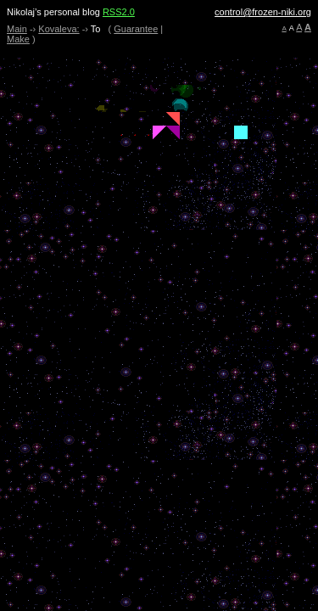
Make (18, 39)
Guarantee (136, 29)
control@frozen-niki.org (263, 12)
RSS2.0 (119, 12)
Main (17, 29)
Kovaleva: (58, 29)
